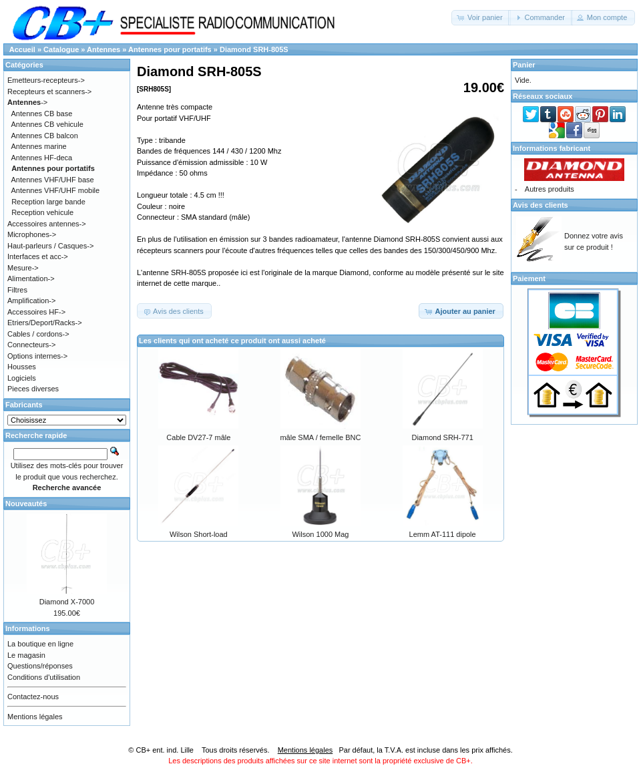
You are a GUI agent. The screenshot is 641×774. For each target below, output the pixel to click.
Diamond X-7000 (67, 602)
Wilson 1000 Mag (320, 534)
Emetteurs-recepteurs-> (46, 80)
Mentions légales (35, 717)
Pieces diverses (33, 389)
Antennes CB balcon (44, 136)
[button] (481, 17)
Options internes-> (37, 356)
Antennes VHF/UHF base (52, 180)
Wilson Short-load (199, 534)
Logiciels (21, 378)
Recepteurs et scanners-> (49, 91)
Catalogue (61, 49)
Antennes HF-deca (42, 158)
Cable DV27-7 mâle (198, 437)
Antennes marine (39, 146)
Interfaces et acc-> (37, 256)
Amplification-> (31, 301)
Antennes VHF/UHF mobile (55, 190)
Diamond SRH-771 (442, 437)
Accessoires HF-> (36, 312)
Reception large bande (48, 202)
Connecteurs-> (31, 345)
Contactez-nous (33, 697)
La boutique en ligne (40, 644)
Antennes (103, 49)
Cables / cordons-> (38, 334)
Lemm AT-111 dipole (442, 534)
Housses (21, 367)
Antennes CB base (42, 114)
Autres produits (549, 189)
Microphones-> (31, 234)
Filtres (17, 290)
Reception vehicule (42, 212)
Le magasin (26, 655)
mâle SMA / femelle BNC (320, 437)
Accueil (22, 49)
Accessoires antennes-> (46, 224)
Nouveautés (26, 504)
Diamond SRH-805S (254, 49)
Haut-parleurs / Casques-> (50, 246)
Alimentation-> (31, 278)
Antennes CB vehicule (47, 124)
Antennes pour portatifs (170, 49)
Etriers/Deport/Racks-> (44, 323)
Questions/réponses (40, 666)
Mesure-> (23, 268)
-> (27, 102)
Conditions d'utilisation (43, 677)
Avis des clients (540, 205)
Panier (524, 65)
